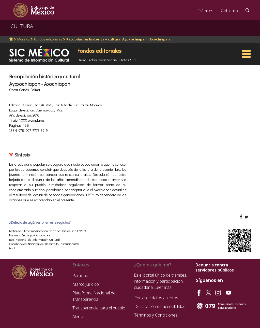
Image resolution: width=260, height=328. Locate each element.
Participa (80, 275)
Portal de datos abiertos (156, 298)
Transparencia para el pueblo (98, 308)
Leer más (163, 287)
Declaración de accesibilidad (160, 306)
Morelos (23, 39)
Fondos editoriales (48, 39)
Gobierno (229, 10)
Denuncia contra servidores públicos (214, 267)
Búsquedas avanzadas (97, 59)
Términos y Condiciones (155, 315)
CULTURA (22, 26)
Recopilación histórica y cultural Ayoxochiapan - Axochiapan (118, 39)
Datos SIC (127, 59)
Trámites (205, 10)
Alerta (77, 316)
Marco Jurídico (85, 284)
